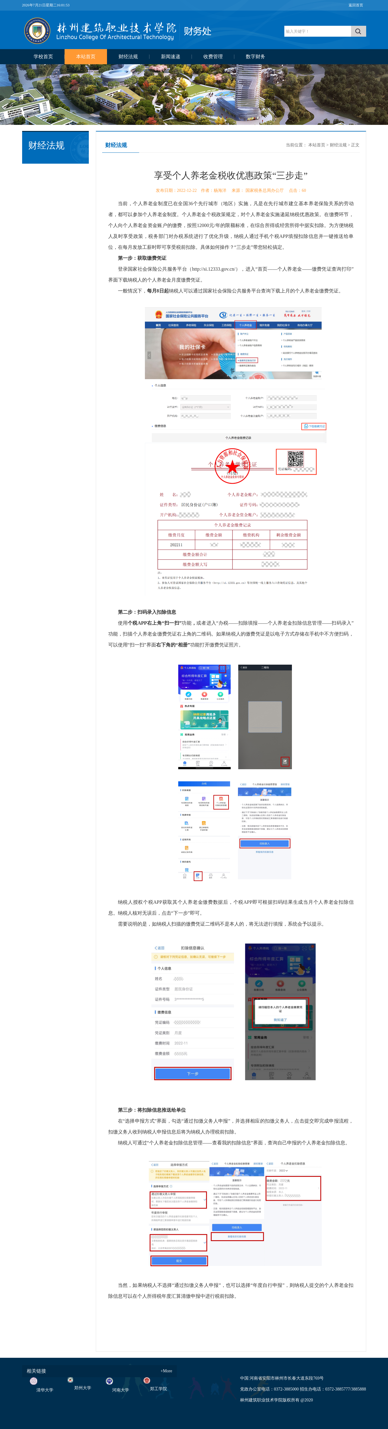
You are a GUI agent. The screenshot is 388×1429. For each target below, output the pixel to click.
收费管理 (213, 56)
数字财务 (255, 56)
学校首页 (43, 56)
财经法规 (128, 56)
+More (166, 1371)
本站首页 (85, 56)
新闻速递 (170, 56)
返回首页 (356, 5)
